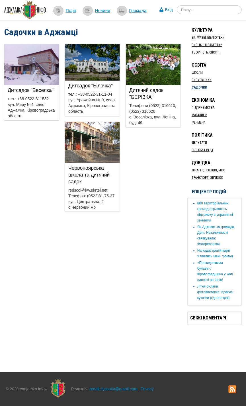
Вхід (169, 9)
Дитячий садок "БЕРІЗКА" (146, 93)
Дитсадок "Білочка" (90, 86)
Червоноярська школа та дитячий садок (89, 174)
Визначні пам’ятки (207, 45)
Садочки (199, 87)
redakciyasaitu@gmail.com (114, 389)
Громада (137, 10)
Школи (197, 73)
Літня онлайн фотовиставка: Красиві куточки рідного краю (215, 292)
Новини (102, 10)
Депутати (199, 143)
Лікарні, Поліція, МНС (208, 170)
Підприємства (203, 108)
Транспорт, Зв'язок (207, 178)
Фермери (198, 122)
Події (71, 10)
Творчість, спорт (205, 52)
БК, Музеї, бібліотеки (208, 38)
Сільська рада (202, 150)
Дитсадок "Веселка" (31, 90)
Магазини (199, 115)
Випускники (202, 80)
